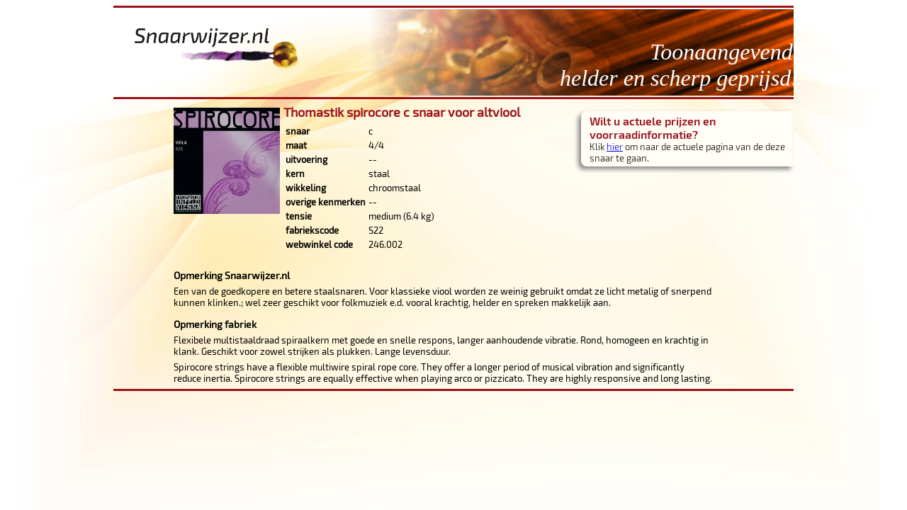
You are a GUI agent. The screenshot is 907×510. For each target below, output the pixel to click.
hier (615, 146)
